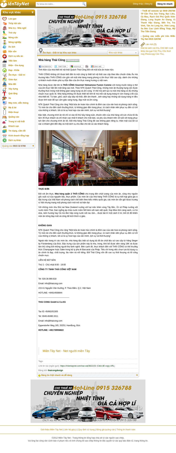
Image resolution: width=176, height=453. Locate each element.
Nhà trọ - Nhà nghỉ (17, 28)
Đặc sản (12, 51)
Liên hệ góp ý (70, 429)
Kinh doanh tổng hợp (18, 135)
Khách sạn (13, 126)
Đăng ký (148, 4)
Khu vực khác (12, 12)
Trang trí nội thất (16, 121)
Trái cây (12, 32)
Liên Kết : (149, 44)
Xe (9, 98)
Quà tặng (12, 93)
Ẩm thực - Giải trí (16, 75)
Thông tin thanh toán (125, 429)
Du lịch (11, 47)
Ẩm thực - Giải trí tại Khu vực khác (59, 52)
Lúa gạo (12, 19)
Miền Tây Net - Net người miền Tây (66, 351)
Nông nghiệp (14, 42)
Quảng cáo (13, 117)
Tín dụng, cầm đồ (16, 131)
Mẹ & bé (12, 107)
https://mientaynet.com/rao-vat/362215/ (78, 366)
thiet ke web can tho (150, 48)
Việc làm (12, 61)
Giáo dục (12, 79)
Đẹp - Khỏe (13, 70)
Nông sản (13, 37)
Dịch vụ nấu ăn (15, 56)
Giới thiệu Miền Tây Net (51, 429)
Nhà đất (12, 84)
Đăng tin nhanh (165, 4)
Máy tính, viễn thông (18, 103)
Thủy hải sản (14, 23)
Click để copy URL (105, 366)
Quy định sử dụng (86, 429)
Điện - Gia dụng (16, 65)
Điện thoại (13, 112)
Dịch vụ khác (14, 140)
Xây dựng (13, 89)
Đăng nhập (138, 4)
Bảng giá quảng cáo (105, 429)
